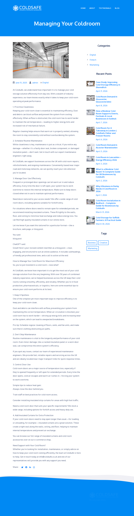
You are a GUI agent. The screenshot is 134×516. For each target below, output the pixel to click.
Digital (45, 82)
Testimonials (105, 8)
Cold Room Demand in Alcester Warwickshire (106, 146)
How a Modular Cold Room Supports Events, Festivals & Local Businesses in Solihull (107, 115)
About (92, 8)
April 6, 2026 (101, 139)
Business (92, 242)
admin (35, 82)
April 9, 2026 (101, 91)
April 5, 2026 (101, 151)
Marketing (94, 65)
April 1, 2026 (101, 195)
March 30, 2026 (103, 224)
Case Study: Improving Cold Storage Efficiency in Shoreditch (108, 85)
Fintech (93, 60)
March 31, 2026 (102, 212)
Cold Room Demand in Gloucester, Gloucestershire (106, 99)
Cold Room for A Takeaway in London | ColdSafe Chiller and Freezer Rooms (106, 132)
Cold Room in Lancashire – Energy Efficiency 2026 (108, 158)
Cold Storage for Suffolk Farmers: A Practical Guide (108, 218)
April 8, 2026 (101, 105)
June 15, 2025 (21, 82)
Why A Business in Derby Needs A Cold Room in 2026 (107, 189)
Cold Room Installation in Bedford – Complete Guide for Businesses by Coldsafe (108, 204)
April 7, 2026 (101, 122)
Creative (103, 242)
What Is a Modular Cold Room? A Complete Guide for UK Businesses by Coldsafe (108, 173)
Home (83, 8)
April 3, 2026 (101, 163)
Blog (117, 8)
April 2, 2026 (101, 180)
